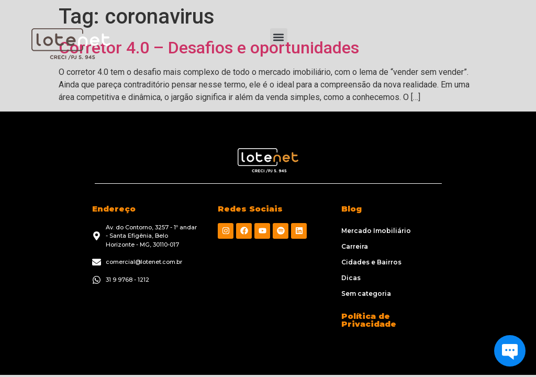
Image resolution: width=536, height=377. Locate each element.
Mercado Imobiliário (376, 231)
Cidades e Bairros (371, 262)
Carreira (354, 246)
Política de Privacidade (368, 320)
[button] (278, 37)
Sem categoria (366, 293)
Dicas (351, 278)
